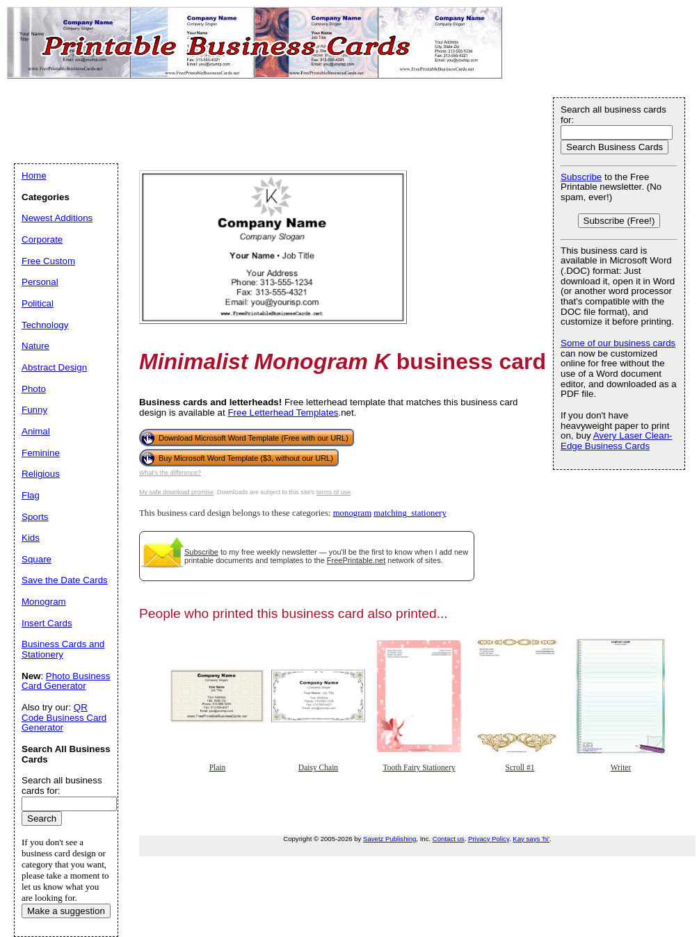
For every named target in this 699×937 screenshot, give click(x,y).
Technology (45, 325)
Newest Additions (57, 218)
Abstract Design (54, 367)
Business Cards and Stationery (63, 649)
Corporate (42, 239)
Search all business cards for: (613, 114)
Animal (36, 431)
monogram (352, 513)
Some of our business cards (618, 343)
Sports (35, 517)
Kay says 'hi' (531, 838)
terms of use (333, 492)
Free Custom (48, 261)
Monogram (44, 601)
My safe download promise (176, 492)
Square (36, 559)
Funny (34, 410)
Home (34, 175)
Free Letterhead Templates (282, 412)
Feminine (41, 453)
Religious (41, 474)
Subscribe (201, 552)
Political (38, 303)
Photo (34, 389)
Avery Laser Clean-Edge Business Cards (617, 440)
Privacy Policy (488, 838)
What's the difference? (170, 472)
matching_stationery (409, 513)
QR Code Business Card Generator (64, 717)
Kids (31, 537)
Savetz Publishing (389, 838)
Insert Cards (47, 623)
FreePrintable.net (356, 560)
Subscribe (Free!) (619, 220)
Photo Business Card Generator (66, 681)
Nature (35, 346)
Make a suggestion (66, 911)
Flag (31, 495)
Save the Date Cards (65, 580)
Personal (40, 282)
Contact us (449, 838)
